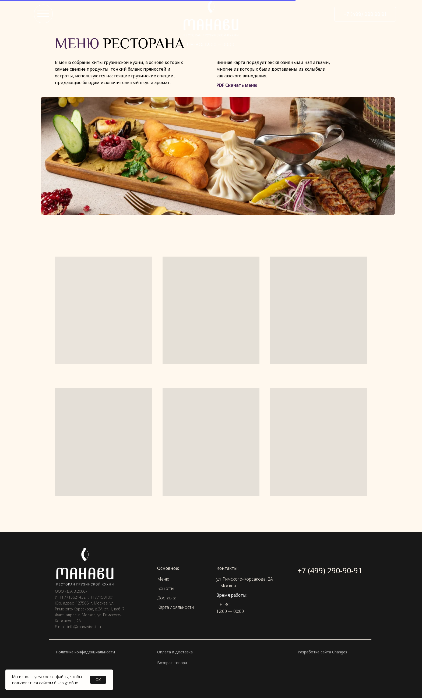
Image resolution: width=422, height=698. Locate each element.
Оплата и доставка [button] (175, 651)
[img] (211, 23)
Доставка (166, 598)
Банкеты (165, 588)
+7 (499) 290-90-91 (330, 570)
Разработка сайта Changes (322, 651)
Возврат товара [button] (172, 662)
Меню (163, 579)
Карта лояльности (175, 607)
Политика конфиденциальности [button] (85, 651)
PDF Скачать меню (236, 85)
